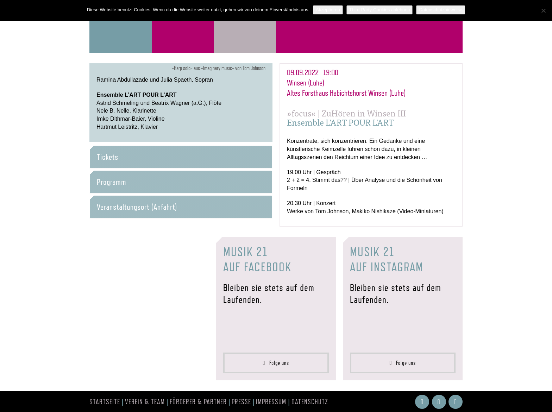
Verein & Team (145, 401)
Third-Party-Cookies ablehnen (379, 9)
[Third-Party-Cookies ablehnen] (543, 10)
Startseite (104, 401)
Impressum (271, 401)
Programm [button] (111, 182)
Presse (241, 401)
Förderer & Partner (198, 401)
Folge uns (276, 363)
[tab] (181, 157)
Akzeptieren (328, 9)
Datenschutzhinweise (440, 9)
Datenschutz (309, 401)
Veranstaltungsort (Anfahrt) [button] (137, 207)
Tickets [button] (107, 157)
